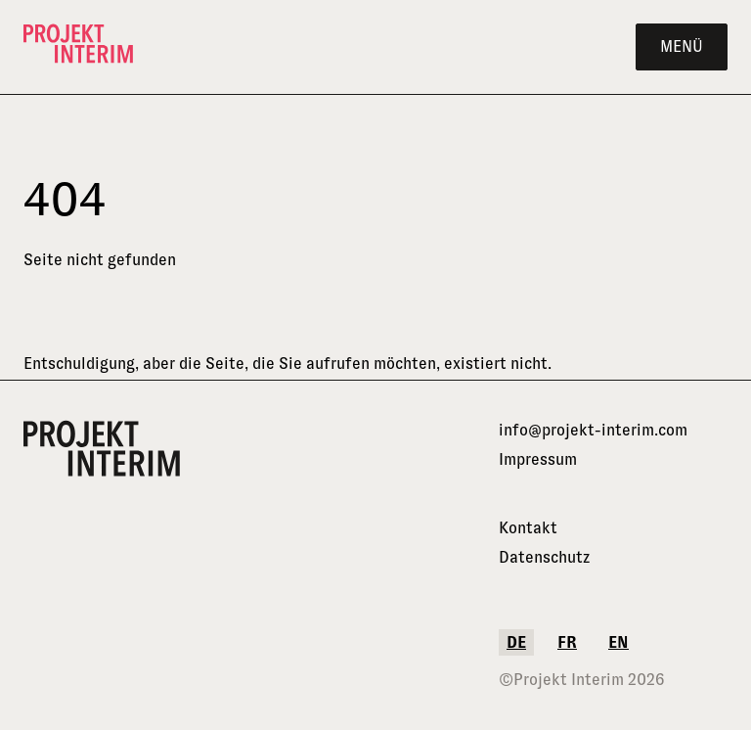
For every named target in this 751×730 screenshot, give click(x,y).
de (516, 642)
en (618, 642)
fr (567, 642)
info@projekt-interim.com (593, 430)
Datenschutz (544, 557)
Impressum (538, 459)
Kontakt (528, 528)
